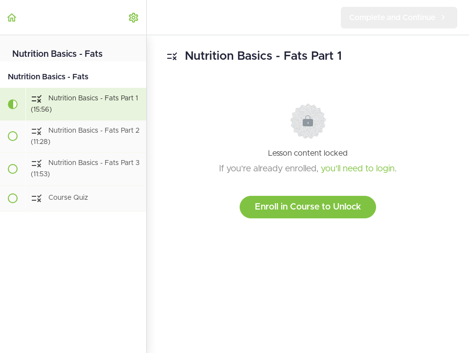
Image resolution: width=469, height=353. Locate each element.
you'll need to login (358, 169)
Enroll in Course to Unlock (308, 207)
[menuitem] (134, 17)
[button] (12, 17)
